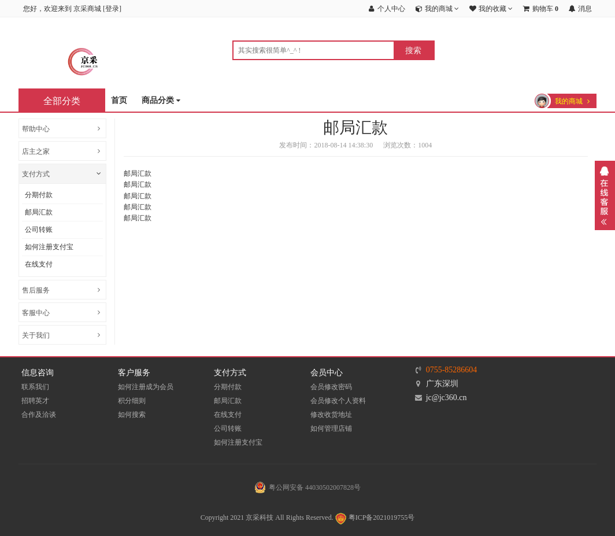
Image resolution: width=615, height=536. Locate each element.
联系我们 (35, 387)
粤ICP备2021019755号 (374, 517)
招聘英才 (35, 401)
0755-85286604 (451, 369)
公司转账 (39, 230)
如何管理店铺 (331, 428)
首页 (119, 100)
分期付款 (39, 195)
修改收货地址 (331, 415)
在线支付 (39, 264)
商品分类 (161, 101)
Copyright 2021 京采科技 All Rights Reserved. (267, 517)
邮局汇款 (39, 212)
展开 (605, 195)
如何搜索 (132, 415)
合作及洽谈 (38, 415)
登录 (112, 9)
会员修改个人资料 (338, 401)
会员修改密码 (331, 387)
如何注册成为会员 (145, 387)
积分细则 (132, 401)
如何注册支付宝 (49, 247)
